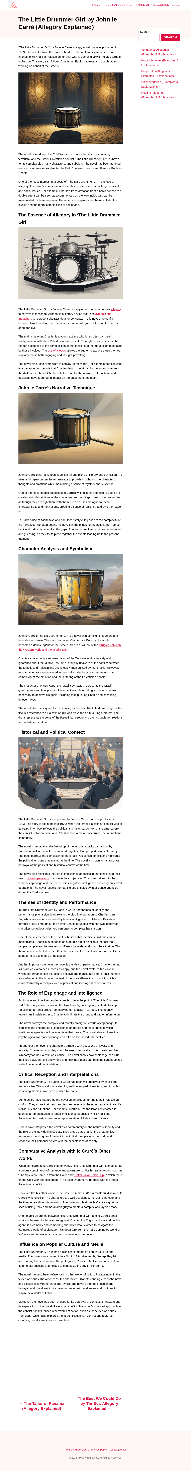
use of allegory (57, 350)
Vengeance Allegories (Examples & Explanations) (158, 52)
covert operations (38, 878)
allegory (116, 309)
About (122, 1449)
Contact (113, 1449)
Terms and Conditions (77, 1449)
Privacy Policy (99, 1449)
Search (144, 31)
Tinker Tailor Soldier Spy (89, 1175)
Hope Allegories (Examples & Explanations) (159, 63)
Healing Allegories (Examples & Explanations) (158, 95)
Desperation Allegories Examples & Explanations (157, 73)
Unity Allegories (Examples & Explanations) (159, 84)
